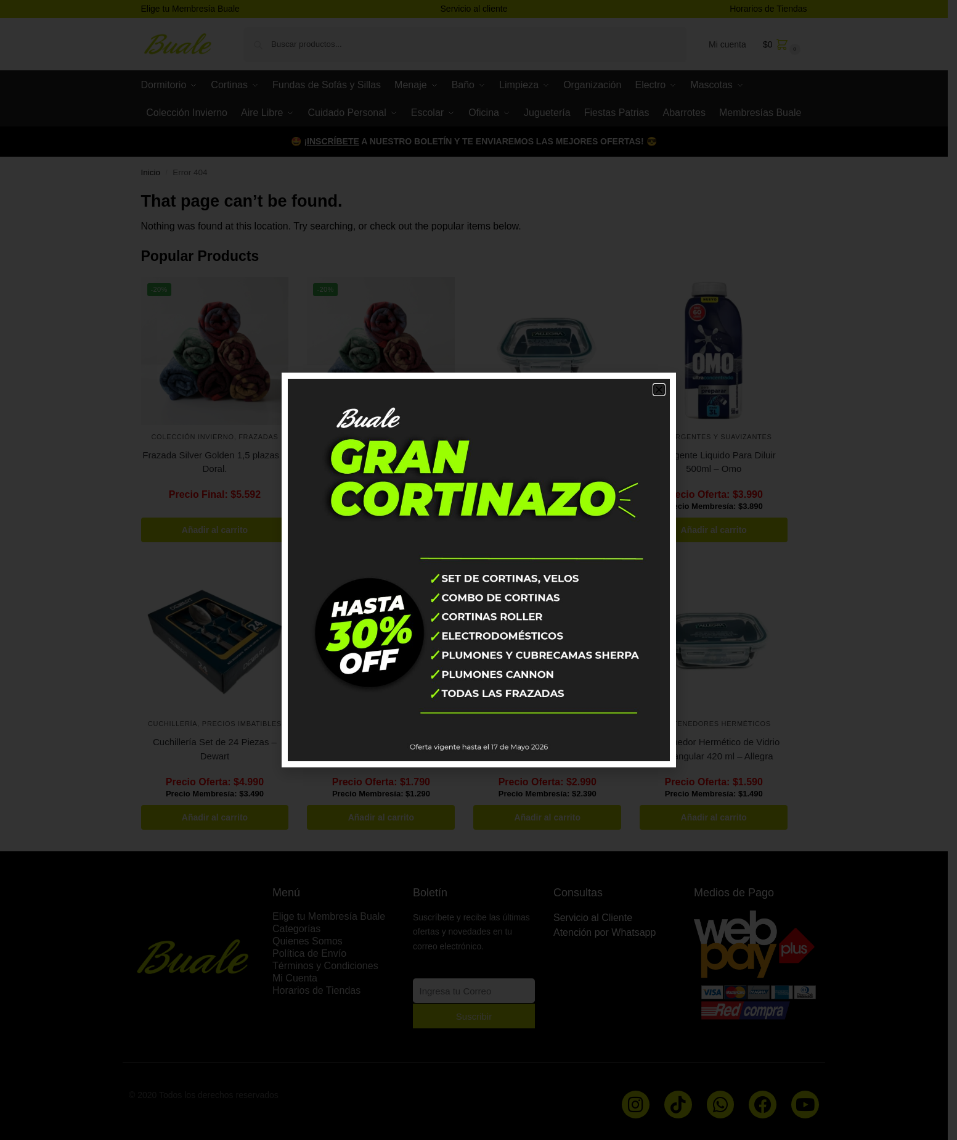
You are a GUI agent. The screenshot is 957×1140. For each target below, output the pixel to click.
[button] (659, 389)
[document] (478, 570)
